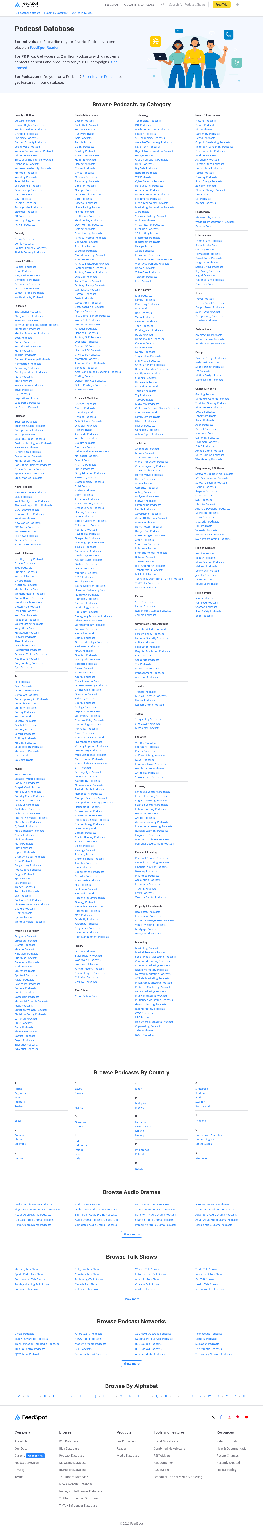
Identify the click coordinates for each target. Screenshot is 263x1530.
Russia (139, 1168)
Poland (139, 1154)
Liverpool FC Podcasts (88, 350)
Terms (19, 1477)
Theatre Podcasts (145, 691)
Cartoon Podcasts (146, 343)
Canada (19, 1135)
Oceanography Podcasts (89, 542)
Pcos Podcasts (83, 429)
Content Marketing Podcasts (152, 961)
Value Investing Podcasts (150, 924)
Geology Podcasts (85, 902)
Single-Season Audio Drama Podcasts (37, 1209)
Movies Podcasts (145, 453)
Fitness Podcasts (25, 563)
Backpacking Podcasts (209, 316)
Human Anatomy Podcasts (91, 685)
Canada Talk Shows (87, 1284)
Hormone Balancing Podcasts (93, 590)
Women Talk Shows (147, 1269)
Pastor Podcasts (24, 979)
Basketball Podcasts (87, 125)
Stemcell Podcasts (86, 603)
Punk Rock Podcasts (27, 891)
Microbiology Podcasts (88, 620)
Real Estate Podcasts (147, 912)
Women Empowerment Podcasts (34, 151)
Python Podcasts (205, 487)
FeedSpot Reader (44, 47)
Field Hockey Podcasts (88, 220)
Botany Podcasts (85, 638)
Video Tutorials (227, 1441)
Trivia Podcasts (24, 389)
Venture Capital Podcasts (150, 897)
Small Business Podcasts (30, 439)
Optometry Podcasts (87, 715)
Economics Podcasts (147, 884)
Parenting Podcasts (147, 304)
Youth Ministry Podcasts (29, 297)
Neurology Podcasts (87, 594)
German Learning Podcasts (151, 822)
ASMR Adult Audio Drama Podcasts (216, 1219)
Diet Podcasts (23, 580)
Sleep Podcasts (24, 641)
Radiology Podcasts (86, 612)
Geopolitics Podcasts (27, 284)
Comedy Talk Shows (27, 1289)
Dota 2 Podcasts (205, 411)
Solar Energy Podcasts (208, 181)
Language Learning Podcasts (152, 791)
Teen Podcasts (144, 326)
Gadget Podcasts (145, 155)
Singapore (201, 1088)
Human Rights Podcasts (29, 125)
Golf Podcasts (83, 138)
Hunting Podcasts (85, 159)
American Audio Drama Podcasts (155, 1209)
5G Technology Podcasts (150, 138)
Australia (20, 1101)
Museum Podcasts (26, 716)
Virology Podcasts (85, 850)
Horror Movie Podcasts (149, 474)
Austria (19, 1106)
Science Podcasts (85, 404)
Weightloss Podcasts (27, 628)
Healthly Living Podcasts (29, 559)
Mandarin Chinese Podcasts (152, 839)
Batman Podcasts (145, 557)
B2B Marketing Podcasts (150, 1008)
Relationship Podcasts (28, 190)
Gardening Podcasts (207, 133)
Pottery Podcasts (25, 712)
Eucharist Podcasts (26, 1044)
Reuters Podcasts (25, 540)
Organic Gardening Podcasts (212, 142)
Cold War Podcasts (86, 977)
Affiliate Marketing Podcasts (152, 978)
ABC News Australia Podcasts (153, 1333)
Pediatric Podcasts (86, 529)
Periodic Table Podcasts (89, 789)
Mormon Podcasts (26, 172)
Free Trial (221, 5)
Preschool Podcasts (26, 320)
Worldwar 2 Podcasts (88, 964)
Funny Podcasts (24, 239)
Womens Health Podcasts (30, 593)
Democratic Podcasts (27, 279)
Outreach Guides (82, 13)
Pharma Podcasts (85, 464)
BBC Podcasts (83, 1349)
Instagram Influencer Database (80, 1491)
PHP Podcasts (203, 526)
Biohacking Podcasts (87, 633)
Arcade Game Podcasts (209, 450)
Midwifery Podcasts (147, 404)
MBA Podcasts (23, 381)
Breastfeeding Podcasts (149, 386)
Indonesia (81, 1145)
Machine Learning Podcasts (152, 129)
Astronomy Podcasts (87, 780)
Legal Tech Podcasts (147, 146)
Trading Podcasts (145, 888)
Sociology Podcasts (26, 138)
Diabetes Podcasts (86, 425)
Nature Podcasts (205, 120)
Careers (30, 1456)
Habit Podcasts (144, 334)
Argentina (21, 1093)
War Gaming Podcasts (208, 459)
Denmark (20, 1158)
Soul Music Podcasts (27, 809)
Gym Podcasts (23, 667)
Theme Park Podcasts (208, 240)
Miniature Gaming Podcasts (212, 398)
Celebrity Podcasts (146, 487)
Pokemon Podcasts (207, 442)
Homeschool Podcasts (28, 363)
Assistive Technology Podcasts (153, 142)
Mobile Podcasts (145, 220)
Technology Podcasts (148, 120)
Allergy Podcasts (85, 677)
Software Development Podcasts (155, 259)
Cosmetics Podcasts (207, 570)
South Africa (202, 1093)
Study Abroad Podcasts (29, 316)
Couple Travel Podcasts (209, 307)
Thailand (200, 1120)
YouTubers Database (73, 1477)
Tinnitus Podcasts (86, 863)
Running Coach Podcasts (90, 363)
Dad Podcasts (143, 313)
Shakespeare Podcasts (149, 777)
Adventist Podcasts (26, 1049)
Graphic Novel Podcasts (149, 768)
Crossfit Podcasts (25, 645)
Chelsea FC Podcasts (87, 354)
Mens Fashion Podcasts (209, 562)
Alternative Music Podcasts (31, 817)
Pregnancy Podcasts (87, 928)
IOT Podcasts (143, 125)
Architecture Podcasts (208, 335)
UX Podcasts (202, 371)
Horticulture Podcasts (208, 168)
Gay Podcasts (23, 198)
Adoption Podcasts (146, 677)
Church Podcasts (25, 971)
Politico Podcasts (25, 518)
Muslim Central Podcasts (30, 1349)
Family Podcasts (145, 299)
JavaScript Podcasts (207, 521)
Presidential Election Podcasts (153, 629)
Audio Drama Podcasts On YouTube (97, 1219)
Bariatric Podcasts (86, 663)
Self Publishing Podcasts (150, 755)
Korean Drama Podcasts (150, 704)
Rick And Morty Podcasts (150, 565)
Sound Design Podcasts (209, 366)
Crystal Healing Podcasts (90, 837)
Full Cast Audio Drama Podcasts (34, 1219)
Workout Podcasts (26, 576)
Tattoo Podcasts (205, 579)
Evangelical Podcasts (27, 984)
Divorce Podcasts (145, 421)
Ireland (79, 1150)
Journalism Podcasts (27, 288)
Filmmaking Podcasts (148, 505)
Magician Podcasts (206, 262)
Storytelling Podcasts (148, 719)
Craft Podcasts (23, 686)
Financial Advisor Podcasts (151, 867)
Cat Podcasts (203, 198)
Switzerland (202, 1106)
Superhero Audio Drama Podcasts (216, 1209)
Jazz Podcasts (23, 882)
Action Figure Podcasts (149, 434)
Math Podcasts (24, 350)
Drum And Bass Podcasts (30, 856)
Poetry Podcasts (145, 751)
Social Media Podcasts (209, 245)
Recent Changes (228, 1456)
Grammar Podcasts (147, 813)
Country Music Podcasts (29, 796)
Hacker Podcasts (145, 268)
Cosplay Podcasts (206, 249)
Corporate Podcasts (147, 660)
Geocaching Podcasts (88, 302)
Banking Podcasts (146, 871)
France (79, 1107)
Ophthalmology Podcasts (90, 624)
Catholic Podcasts (25, 988)
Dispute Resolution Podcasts (152, 651)
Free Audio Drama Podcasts (212, 1204)
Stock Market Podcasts (28, 478)
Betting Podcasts (85, 229)
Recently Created (228, 1463)
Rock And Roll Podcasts (29, 900)
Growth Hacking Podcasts (150, 1004)
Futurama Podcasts (147, 548)
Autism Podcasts (85, 490)
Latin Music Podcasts (27, 813)
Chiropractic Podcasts (88, 525)
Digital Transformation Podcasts (154, 151)
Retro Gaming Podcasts (209, 455)
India (78, 1141)
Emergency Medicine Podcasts (93, 616)
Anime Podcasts (145, 483)
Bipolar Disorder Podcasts (91, 521)
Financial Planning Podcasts (152, 862)
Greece (79, 1126)
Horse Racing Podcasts (89, 207)
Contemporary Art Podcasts (31, 699)
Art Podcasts (22, 681)
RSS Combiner (163, 1463)
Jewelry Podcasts (205, 575)
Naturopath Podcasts (88, 776)
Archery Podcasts (25, 729)
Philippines (142, 1150)
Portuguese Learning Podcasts (153, 826)
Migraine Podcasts (86, 573)
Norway (139, 1135)
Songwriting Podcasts (28, 865)
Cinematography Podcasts (151, 466)
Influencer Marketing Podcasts (154, 1000)
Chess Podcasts (84, 172)
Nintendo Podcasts (207, 433)
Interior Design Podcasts (210, 343)
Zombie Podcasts (145, 615)
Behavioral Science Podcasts (92, 451)
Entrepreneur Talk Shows (150, 1274)
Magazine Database (72, 1463)
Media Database (128, 1456)
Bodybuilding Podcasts (29, 663)
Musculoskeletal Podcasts (90, 754)
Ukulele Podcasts (25, 908)
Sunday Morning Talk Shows (32, 1284)
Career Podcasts (25, 342)
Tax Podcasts (143, 664)
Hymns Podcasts (25, 917)
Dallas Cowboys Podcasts (90, 385)
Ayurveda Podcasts (86, 434)
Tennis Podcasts (85, 142)
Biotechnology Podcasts (89, 482)
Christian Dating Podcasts (30, 1014)
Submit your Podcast (100, 76)
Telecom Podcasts (146, 276)
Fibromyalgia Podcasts (88, 772)
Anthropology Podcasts (29, 220)
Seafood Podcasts (206, 607)
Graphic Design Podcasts (210, 358)
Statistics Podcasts (86, 447)
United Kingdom (205, 1139)
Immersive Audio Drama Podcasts (155, 1225)
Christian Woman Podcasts (31, 1010)
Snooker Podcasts (86, 185)
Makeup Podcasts (206, 566)
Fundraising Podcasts (28, 452)
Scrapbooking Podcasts (29, 746)
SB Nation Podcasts (207, 1344)
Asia (17, 1097)
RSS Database (68, 1441)
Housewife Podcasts (147, 382)
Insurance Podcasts (147, 875)
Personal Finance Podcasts (151, 858)
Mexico (139, 1107)
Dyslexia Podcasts (86, 564)
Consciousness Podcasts (90, 681)
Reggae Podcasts (25, 874)
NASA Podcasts (84, 650)
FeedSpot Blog (226, 1470)
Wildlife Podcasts (205, 155)
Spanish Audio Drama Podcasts (154, 1219)
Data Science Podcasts (88, 421)
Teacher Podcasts (25, 355)
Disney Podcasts (145, 425)
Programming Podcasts (29, 385)
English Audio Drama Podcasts (33, 1204)
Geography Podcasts (87, 538)
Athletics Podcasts (86, 328)
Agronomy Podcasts (207, 159)
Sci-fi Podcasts (144, 602)
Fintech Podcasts (145, 133)
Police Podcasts (144, 642)
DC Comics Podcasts (147, 587)
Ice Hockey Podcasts (87, 216)
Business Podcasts (26, 421)
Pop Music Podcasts (27, 783)
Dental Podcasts (85, 460)
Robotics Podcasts (146, 172)
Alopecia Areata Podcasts (90, 906)
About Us (21, 1441)
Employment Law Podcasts (31, 372)
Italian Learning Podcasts (150, 809)
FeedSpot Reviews (27, 1463)
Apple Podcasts (144, 250)
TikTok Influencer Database (78, 1505)
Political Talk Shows (87, 1289)
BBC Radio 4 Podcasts (148, 1349)
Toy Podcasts (143, 395)
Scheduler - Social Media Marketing (178, 1477)
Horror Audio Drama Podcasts (33, 1225)
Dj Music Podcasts (26, 826)
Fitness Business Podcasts (31, 469)
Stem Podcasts (84, 494)
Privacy (19, 1470)
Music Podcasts (24, 774)
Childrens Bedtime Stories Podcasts (157, 408)
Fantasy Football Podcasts (90, 237)
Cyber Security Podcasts (150, 181)
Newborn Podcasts (146, 321)
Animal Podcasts (205, 203)
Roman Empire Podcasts (90, 973)
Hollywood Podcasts (147, 496)
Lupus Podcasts (84, 469)
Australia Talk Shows (148, 1279)
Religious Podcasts (26, 936)
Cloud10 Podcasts (206, 1338)
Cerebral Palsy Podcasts (89, 720)
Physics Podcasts (85, 417)
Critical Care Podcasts (88, 689)
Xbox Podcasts (204, 424)
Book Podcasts (23, 337)
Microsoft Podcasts (207, 512)
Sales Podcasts (144, 1030)
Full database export (27, 13)
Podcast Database (71, 1456)
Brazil (18, 1120)
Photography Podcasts (209, 217)
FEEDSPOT (111, 4)
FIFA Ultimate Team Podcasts (92, 315)
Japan (138, 1088)
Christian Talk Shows (87, 1274)
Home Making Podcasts (149, 339)
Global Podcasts (24, 1333)
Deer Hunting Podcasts (89, 224)
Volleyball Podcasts (86, 242)
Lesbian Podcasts (25, 203)
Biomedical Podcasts (87, 893)
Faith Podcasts (23, 966)
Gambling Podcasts (207, 437)
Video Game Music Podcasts (32, 904)
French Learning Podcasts (151, 796)
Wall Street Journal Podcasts (32, 501)
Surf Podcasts (83, 198)
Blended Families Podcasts (151, 369)
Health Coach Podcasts (29, 602)
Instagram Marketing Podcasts (154, 982)
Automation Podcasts (148, 190)
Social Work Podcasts (28, 146)
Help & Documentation (232, 1448)
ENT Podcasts (83, 767)
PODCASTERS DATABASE (138, 4)
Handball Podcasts (86, 333)
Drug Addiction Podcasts (90, 473)
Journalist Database (72, 1470)
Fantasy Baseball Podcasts (91, 272)
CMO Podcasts (144, 1013)
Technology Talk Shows (89, 1279)
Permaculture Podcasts (209, 164)
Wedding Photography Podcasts (215, 222)
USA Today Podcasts (27, 509)
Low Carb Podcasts (26, 611)
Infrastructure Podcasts (209, 339)
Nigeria (139, 1131)
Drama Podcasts (145, 700)
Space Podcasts (84, 733)
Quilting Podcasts (25, 738)
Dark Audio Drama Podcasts (152, 1204)
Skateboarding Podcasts (89, 307)
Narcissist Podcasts (87, 456)
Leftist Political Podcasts (29, 292)
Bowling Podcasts (85, 151)
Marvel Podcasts (145, 522)
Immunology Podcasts (88, 724)
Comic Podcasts (24, 243)
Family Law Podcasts (147, 417)
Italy (77, 1158)
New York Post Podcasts (29, 514)
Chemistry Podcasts (87, 412)
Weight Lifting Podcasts (29, 624)
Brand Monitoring (166, 1441)
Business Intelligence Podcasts (33, 443)
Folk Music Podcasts (27, 804)
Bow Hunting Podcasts (88, 233)
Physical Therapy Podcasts (91, 763)
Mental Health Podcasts (29, 589)
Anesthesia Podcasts (87, 880)
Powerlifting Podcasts (28, 650)
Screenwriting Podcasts (149, 470)
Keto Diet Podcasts (26, 615)
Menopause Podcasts (88, 551)
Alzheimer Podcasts (87, 499)
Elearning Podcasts (147, 229)
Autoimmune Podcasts (88, 815)
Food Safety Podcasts (208, 611)
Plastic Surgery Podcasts (90, 503)
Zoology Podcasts (205, 185)
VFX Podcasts (143, 177)
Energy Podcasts (85, 703)
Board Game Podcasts (208, 258)
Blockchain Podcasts (147, 242)
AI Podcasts (142, 211)
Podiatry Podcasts (86, 854)
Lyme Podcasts (84, 516)
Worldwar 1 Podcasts (88, 960)
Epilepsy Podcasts (86, 698)
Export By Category (55, 13)
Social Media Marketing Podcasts (155, 956)
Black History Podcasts (88, 955)
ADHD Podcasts (84, 672)
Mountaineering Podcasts (90, 255)
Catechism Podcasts (27, 997)
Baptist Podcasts (25, 1036)
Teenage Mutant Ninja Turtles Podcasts (159, 578)
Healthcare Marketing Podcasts (154, 1021)
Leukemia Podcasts (86, 889)
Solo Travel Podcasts (207, 311)
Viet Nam (201, 1158)
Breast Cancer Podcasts (89, 508)
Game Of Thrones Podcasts (151, 518)
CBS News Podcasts (27, 527)
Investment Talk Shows (209, 1274)
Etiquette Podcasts (26, 155)
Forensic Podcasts (86, 629)
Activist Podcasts (25, 224)
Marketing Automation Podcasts (154, 207)
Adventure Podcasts (87, 155)
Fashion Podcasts (206, 553)
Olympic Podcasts (86, 190)
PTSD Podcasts (84, 577)
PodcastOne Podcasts (208, 1333)
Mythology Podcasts (147, 728)
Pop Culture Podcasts (28, 869)
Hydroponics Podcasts (88, 742)
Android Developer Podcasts (212, 508)
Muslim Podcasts (25, 949)
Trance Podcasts (25, 887)
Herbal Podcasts (205, 138)
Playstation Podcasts (208, 253)
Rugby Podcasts (84, 133)
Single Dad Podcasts (147, 360)
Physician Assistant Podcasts (92, 737)
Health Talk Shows (206, 1284)
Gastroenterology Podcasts (91, 642)
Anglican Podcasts (26, 992)
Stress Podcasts (84, 845)
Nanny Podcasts (145, 352)
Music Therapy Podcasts (29, 830)
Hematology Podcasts (88, 750)
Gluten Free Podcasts (28, 606)
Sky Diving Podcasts (207, 271)
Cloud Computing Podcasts (151, 159)
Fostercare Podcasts (147, 668)
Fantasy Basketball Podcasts (92, 263)
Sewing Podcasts (25, 734)
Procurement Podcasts (28, 456)
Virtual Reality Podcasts (149, 224)
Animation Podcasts (147, 448)
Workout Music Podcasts (30, 921)
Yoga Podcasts (23, 567)
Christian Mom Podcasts (150, 364)
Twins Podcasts (144, 317)
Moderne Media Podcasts (90, 1344)
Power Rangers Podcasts (150, 535)
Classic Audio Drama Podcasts (213, 1225)
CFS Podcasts (83, 867)
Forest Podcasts (205, 172)
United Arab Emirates (208, 1135)
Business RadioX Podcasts (91, 1354)
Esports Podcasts (205, 416)
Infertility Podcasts (86, 728)
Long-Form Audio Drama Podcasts (156, 1214)
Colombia (20, 1143)
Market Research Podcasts (151, 952)
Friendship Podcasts (27, 164)
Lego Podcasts (144, 347)
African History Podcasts (90, 968)
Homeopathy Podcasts (88, 793)
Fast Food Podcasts (207, 602)
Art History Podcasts (27, 690)
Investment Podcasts (148, 916)
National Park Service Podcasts (154, 1338)
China (18, 1139)
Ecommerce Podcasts (148, 198)
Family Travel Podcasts (149, 373)
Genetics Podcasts (86, 655)
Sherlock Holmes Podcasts (151, 552)
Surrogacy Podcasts (87, 477)
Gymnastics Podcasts (88, 289)
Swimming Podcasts (87, 181)
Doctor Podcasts (85, 568)
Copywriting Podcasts (148, 1026)
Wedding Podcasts (26, 177)
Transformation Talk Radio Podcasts (37, 1344)
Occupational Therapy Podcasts (94, 802)
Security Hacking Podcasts (151, 216)
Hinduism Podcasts (26, 953)
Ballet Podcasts (24, 760)
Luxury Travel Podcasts (209, 303)
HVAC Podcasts (144, 164)
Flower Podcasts (205, 125)
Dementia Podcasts (86, 694)
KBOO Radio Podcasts (88, 1338)
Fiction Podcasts (145, 606)
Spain (198, 1097)
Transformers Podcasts (149, 570)
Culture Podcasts (25, 120)
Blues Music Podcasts (28, 822)
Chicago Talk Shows (147, 1284)
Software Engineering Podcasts (214, 474)
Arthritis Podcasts (86, 876)
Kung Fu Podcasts (86, 259)
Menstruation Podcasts (89, 759)
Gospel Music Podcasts (29, 787)
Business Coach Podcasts (30, 425)
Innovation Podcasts (147, 255)
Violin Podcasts (24, 839)
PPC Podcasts (143, 1017)
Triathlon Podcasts (86, 246)
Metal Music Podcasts (28, 791)
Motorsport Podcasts (87, 324)
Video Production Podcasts (151, 461)
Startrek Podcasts (146, 561)
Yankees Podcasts (86, 367)
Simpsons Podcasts (147, 544)
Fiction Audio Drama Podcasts (33, 1214)
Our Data (21, 1448)
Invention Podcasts (86, 932)
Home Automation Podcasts (152, 194)
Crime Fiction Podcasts (89, 996)
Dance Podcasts (24, 755)
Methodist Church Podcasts (31, 1001)
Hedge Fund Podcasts (148, 933)
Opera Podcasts (205, 495)
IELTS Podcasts (24, 376)
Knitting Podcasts (25, 742)
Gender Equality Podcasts (30, 142)
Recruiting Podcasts (27, 368)
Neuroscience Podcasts (89, 785)
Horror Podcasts (145, 479)
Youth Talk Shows (206, 1269)
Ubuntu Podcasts (205, 504)
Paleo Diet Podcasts (27, 619)
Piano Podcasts (24, 843)
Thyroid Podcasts (85, 547)
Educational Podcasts (28, 311)
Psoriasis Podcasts (86, 841)
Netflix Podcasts (145, 509)
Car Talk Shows (204, 1279)
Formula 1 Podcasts (87, 129)
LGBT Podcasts (24, 194)
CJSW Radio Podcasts (27, 1354)
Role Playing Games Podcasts (153, 610)
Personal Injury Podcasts (90, 897)
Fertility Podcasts (85, 581)
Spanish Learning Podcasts (151, 804)
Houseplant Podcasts (88, 807)
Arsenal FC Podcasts (87, 346)
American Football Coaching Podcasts (98, 372)
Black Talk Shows (145, 1289)
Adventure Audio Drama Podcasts (216, 1214)
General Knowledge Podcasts (32, 359)
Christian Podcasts (26, 940)
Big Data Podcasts (146, 168)
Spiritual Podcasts (26, 975)
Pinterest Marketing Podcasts (153, 987)
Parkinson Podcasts (87, 646)
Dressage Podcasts (86, 341)
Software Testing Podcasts (211, 482)
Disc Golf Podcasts (86, 276)
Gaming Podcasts (206, 394)
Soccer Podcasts (85, 120)
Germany (80, 1122)
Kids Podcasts (143, 295)
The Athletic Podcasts (208, 1349)
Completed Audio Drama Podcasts (96, 1225)
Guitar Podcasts (24, 835)
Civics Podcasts (144, 655)
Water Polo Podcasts (87, 320)
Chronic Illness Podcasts (90, 858)
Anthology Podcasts (147, 772)
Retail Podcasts (144, 1034)
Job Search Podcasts (27, 407)
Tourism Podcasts (206, 320)
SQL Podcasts (203, 500)
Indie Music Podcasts (28, 800)
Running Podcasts (26, 572)
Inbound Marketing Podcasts (153, 965)
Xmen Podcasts (144, 539)
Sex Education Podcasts (29, 346)
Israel (78, 1154)
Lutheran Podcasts (26, 1018)
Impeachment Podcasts (149, 673)
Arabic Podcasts (145, 817)
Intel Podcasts (143, 281)
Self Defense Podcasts (28, 185)
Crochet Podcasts (25, 725)
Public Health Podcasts (29, 598)
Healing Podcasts (85, 512)
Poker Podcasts (204, 420)
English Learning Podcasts (151, 800)
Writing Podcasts (145, 742)
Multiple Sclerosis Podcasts (91, 798)
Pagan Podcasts (24, 1040)
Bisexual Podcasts (26, 211)
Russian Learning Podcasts (151, 830)
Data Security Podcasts (149, 185)
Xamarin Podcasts (206, 530)
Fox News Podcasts (26, 535)
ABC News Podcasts (27, 531)
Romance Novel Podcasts (150, 764)
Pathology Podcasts (87, 598)
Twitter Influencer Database (78, 1498)
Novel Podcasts (144, 760)
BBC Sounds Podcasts (148, 1344)
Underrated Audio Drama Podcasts (96, 1209)
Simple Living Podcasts (149, 412)
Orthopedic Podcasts (87, 659)
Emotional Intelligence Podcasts (34, 159)
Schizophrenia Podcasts (89, 811)
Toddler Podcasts (145, 391)
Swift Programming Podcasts (213, 539)
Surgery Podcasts (85, 832)
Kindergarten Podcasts (149, 330)
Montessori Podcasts (27, 329)
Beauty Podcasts (205, 557)
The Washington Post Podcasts (33, 505)
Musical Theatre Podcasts (151, 696)
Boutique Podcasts (206, 583)
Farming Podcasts (206, 177)
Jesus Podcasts (24, 1005)
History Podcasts (85, 951)
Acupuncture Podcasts (88, 559)
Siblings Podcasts (146, 378)
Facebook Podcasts (207, 284)
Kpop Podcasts (24, 878)
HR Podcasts (22, 394)
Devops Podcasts (145, 246)
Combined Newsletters (169, 1448)
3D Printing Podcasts (148, 233)
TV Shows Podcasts (147, 457)
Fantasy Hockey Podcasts (90, 285)
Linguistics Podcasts (147, 835)
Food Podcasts (204, 598)
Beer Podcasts (204, 615)
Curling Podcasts (85, 376)
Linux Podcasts (204, 517)
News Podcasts (24, 271)
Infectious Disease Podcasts (92, 819)
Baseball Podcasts (86, 203)
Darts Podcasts (84, 298)
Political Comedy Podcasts (31, 248)
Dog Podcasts (203, 194)
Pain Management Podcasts (92, 936)
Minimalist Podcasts (27, 751)
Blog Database (69, 1448)
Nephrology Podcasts (88, 607)
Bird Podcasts (203, 129)
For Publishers (127, 1441)
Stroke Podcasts (84, 668)
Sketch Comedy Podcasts (30, 252)
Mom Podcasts (144, 308)
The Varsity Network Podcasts (213, 1354)
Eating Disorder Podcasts (90, 585)
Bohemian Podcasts (27, 703)
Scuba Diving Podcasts (209, 267)
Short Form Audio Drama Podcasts (96, 1214)
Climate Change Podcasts (210, 190)
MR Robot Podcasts (147, 574)
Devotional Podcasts (27, 962)
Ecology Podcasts (85, 707)
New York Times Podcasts (30, 492)
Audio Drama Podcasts (89, 1204)
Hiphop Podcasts (25, 852)
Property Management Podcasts (154, 920)
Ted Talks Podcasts (147, 583)
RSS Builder (161, 1470)
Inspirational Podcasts (28, 398)
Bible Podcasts (24, 1023)
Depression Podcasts (87, 711)
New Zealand (143, 1126)
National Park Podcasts (209, 279)
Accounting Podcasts (148, 880)
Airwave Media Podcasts (150, 1354)
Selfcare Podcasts (25, 637)
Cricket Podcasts (85, 168)
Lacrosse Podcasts (86, 250)
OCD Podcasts (83, 915)
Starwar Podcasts (145, 500)
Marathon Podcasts (87, 359)
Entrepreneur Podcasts (29, 430)
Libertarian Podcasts (147, 646)
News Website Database (76, 1484)
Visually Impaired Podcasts (91, 746)
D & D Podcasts (204, 446)
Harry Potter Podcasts (148, 526)
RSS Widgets (162, 1456)
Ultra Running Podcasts (89, 194)
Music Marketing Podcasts (151, 995)
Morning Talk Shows (27, 1269)
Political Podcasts (25, 267)
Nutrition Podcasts (26, 585)
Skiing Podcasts (84, 146)
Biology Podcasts (85, 443)
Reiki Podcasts (84, 486)
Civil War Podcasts (86, 981)
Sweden (200, 1101)
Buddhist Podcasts (26, 958)
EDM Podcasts (23, 848)
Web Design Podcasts (208, 362)
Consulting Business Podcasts (33, 465)
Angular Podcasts (206, 491)
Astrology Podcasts (86, 923)
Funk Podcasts (23, 913)
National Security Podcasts (151, 638)
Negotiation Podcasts (28, 275)
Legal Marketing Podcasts (151, 991)
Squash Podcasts (85, 311)
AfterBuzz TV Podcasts (88, 1333)
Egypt (78, 1088)
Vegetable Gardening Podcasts (214, 146)
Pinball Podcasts (205, 429)
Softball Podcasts (85, 294)
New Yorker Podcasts (28, 523)
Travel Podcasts (205, 298)
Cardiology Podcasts (87, 555)
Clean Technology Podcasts (151, 203)
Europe (79, 1093)
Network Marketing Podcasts (153, 974)
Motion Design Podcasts (210, 375)
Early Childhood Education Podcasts (37, 324)
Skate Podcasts (84, 389)
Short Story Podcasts (147, 723)
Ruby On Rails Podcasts (209, 534)
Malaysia (140, 1103)
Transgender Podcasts (28, 207)
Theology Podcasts (26, 1031)
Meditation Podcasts (27, 632)
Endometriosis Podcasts (89, 872)
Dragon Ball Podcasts (148, 531)
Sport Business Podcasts (30, 473)
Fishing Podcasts (85, 164)
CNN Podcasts (23, 496)
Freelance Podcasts (26, 447)
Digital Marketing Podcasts (151, 969)
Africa (18, 1088)
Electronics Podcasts (147, 237)
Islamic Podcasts (25, 945)
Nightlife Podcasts (206, 275)
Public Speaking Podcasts (30, 129)
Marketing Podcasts (147, 948)
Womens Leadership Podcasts (33, 168)
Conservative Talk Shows (30, 1279)
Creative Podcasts (25, 721)
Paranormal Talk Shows (209, 1289)
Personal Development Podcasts (155, 843)
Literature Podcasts (147, 746)
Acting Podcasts (145, 492)
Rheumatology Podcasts (89, 824)
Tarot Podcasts (144, 399)
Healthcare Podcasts (27, 658)
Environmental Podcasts (210, 151)
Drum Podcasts (24, 861)
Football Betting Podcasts (90, 268)
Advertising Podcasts (148, 513)
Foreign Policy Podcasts (149, 634)
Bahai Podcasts (24, 1027)
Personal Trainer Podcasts (31, 654)
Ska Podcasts (23, 895)
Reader (122, 1448)
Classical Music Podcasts (30, 778)
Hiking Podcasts (84, 211)
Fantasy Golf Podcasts (88, 337)
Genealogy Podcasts (147, 429)
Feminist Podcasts (26, 181)
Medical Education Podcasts (32, 333)
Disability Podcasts (86, 919)
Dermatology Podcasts (88, 828)
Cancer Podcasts (85, 408)
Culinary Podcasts (26, 707)
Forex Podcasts (144, 893)
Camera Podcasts (206, 226)
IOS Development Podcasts (211, 478)
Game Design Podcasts (209, 379)
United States (203, 1143)
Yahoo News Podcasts (28, 544)
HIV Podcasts (83, 884)
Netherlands (142, 1122)
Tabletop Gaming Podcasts (211, 403)
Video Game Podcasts (208, 407)
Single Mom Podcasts (148, 356)
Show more (132, 1234)
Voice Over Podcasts (147, 272)
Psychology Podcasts (87, 533)
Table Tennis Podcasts (88, 281)
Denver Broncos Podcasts (90, 380)
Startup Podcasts (25, 434)
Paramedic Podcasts (87, 910)
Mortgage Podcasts (147, 929)
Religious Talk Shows (87, 1269)
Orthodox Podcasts (26, 133)
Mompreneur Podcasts (29, 460)
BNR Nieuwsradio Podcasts (31, 1338)
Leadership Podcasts (27, 402)
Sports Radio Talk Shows (30, 1274)
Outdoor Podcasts (86, 177)
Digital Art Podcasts (27, 695)
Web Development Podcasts (152, 263)
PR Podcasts (22, 216)
